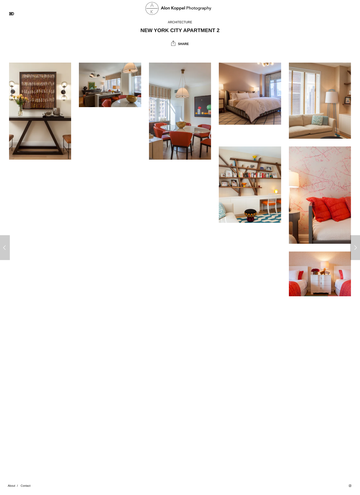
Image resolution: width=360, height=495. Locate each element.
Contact (26, 485)
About (11, 485)
